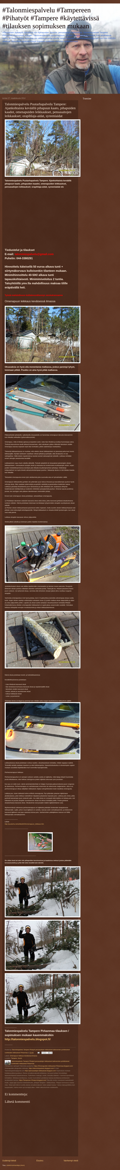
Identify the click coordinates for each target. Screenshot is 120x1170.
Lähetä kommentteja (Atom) (15, 1165)
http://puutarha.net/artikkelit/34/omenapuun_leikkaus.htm (24, 824)
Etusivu (39, 1160)
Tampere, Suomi (16, 1058)
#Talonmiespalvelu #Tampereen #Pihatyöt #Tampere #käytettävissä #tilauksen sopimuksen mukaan (50, 18)
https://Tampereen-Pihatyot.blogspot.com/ (32, 1080)
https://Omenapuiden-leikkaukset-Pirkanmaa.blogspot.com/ (53, 1066)
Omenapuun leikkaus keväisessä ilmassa (23, 1056)
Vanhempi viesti (71, 1160)
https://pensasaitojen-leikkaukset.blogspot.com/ (40, 1071)
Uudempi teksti (9, 1160)
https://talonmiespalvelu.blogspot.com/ (41, 1068)
